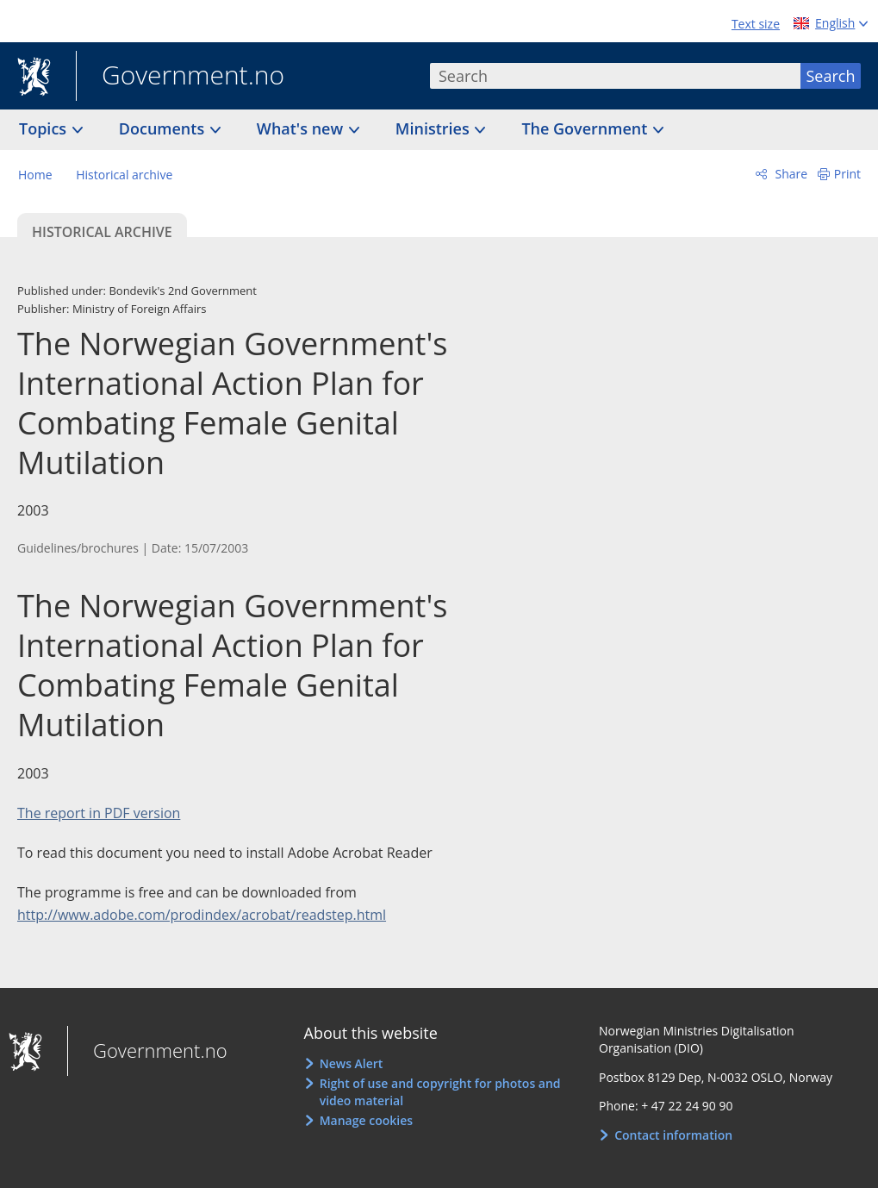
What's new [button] (302, 128)
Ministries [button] (434, 128)
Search (831, 76)
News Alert (351, 1063)
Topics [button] (45, 128)
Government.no (180, 77)
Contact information (673, 1135)
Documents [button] (164, 128)
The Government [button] (586, 128)
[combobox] (615, 76)
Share (789, 174)
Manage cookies (366, 1120)
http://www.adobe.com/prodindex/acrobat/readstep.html (201, 914)
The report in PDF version (98, 812)
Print (847, 174)
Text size (756, 24)
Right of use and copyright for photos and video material (440, 1092)
